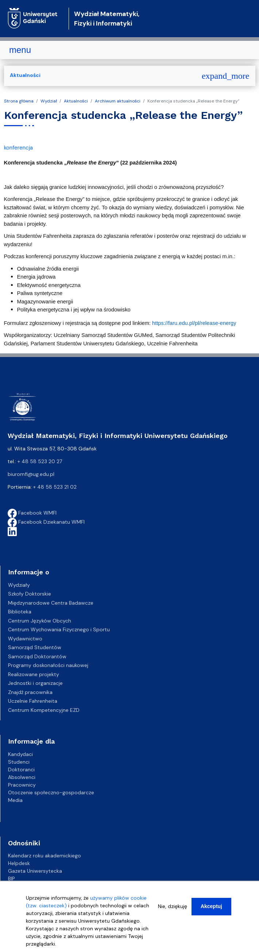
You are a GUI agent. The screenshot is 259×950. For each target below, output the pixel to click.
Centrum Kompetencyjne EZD (44, 710)
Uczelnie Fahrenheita (32, 701)
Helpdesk (19, 863)
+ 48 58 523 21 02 (55, 487)
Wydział (48, 101)
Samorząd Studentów (34, 647)
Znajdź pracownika (30, 692)
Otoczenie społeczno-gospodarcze (51, 792)
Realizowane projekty (33, 674)
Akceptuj (211, 907)
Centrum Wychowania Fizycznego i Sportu (59, 629)
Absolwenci (21, 777)
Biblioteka (19, 611)
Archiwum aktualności (117, 101)
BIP (11, 878)
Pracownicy (22, 785)
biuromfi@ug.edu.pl (31, 474)
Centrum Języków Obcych (39, 620)
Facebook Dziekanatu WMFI (46, 522)
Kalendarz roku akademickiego (44, 855)
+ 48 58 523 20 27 (40, 461)
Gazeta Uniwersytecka (35, 871)
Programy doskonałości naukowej (48, 665)
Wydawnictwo (25, 638)
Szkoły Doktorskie (29, 593)
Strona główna (19, 101)
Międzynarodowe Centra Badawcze (50, 603)
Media (15, 800)
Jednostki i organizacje (35, 683)
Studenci (19, 762)
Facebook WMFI (32, 512)
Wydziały (19, 585)
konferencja (18, 147)
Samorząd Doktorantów (37, 656)
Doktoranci (21, 769)
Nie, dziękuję (172, 907)
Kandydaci (20, 754)
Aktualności (76, 101)
